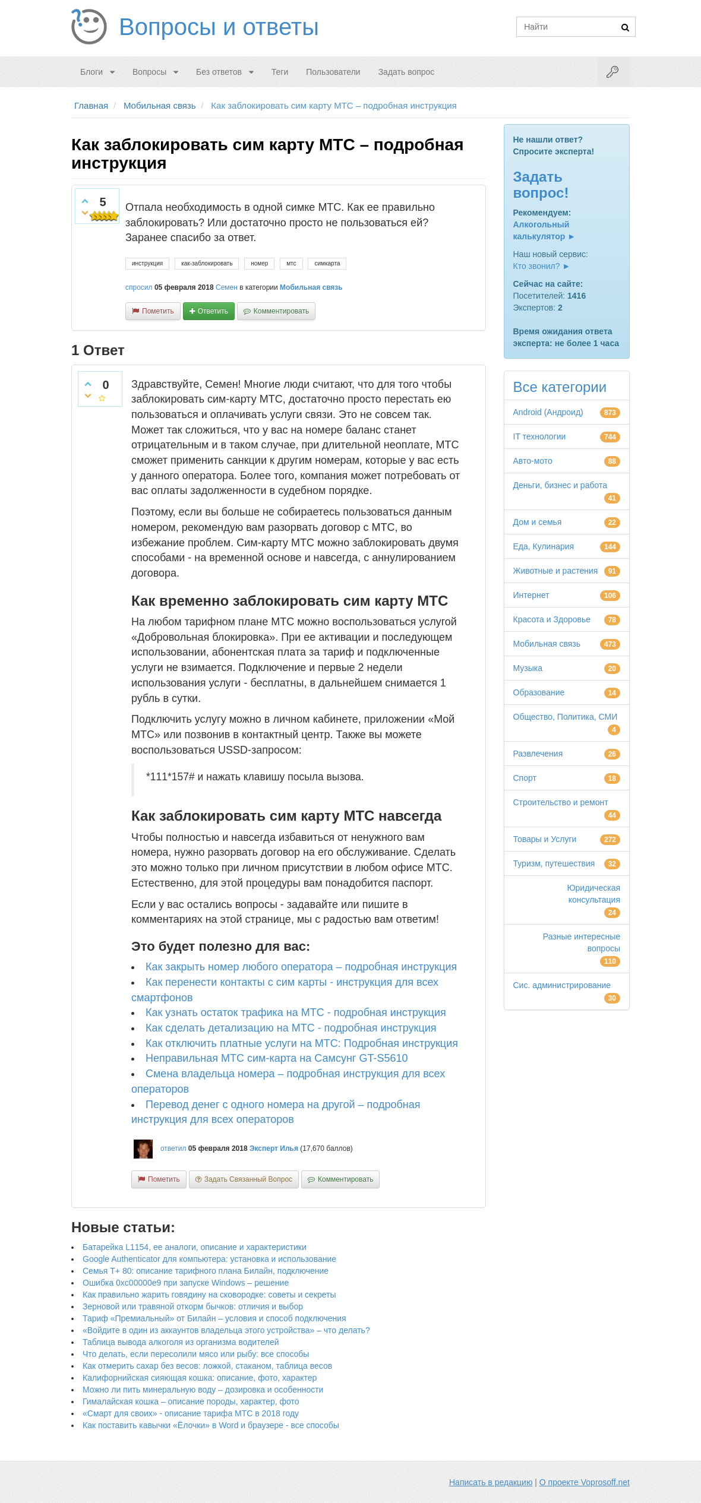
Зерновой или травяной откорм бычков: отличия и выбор (193, 1306)
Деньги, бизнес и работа (560, 485)
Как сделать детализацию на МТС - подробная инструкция (291, 1028)
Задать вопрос (406, 72)
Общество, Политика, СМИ (565, 717)
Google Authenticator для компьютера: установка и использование (209, 1259)
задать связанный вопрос (248, 1179)
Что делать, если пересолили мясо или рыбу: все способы (196, 1354)
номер (259, 263)
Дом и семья (537, 522)
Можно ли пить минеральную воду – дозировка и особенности (203, 1389)
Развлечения (538, 753)
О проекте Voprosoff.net (584, 1482)
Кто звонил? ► (542, 266)
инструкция (147, 263)
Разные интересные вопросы (581, 942)
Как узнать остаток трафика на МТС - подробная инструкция (296, 1012)
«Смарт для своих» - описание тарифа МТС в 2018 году (191, 1413)
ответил (173, 1148)
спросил (139, 287)
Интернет (531, 595)
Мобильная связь (311, 287)
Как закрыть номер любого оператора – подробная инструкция (301, 967)
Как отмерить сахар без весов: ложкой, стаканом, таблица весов (207, 1366)
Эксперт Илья (274, 1148)
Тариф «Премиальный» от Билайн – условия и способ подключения (214, 1318)
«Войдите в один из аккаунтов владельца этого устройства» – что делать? (226, 1330)
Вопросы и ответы (219, 27)
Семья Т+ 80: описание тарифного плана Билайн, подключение (206, 1271)
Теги (279, 72)
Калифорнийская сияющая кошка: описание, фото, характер (200, 1377)
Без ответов (219, 72)
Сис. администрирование (562, 985)
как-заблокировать (206, 263)
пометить (158, 311)
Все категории (560, 387)
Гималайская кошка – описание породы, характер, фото (191, 1401)
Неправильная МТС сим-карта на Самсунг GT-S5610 (277, 1058)
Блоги (91, 72)
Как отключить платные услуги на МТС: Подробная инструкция (302, 1043)
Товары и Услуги (545, 839)
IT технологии (539, 436)
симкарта (327, 263)
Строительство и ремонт (560, 802)
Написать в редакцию (490, 1482)
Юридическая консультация (593, 893)
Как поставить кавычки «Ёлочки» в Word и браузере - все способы (211, 1425)
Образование (539, 692)
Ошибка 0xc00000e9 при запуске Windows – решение (186, 1282)
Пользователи (333, 72)
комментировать (281, 311)
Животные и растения (555, 570)
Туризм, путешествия (554, 863)
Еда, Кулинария (543, 546)
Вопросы (149, 72)
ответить (213, 311)
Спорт (524, 778)
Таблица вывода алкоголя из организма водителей (181, 1342)
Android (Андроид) (548, 412)
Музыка (528, 668)
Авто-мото (532, 461)
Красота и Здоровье (552, 619)
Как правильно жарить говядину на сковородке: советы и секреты (209, 1294)
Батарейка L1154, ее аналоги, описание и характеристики (195, 1247)
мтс (291, 263)
